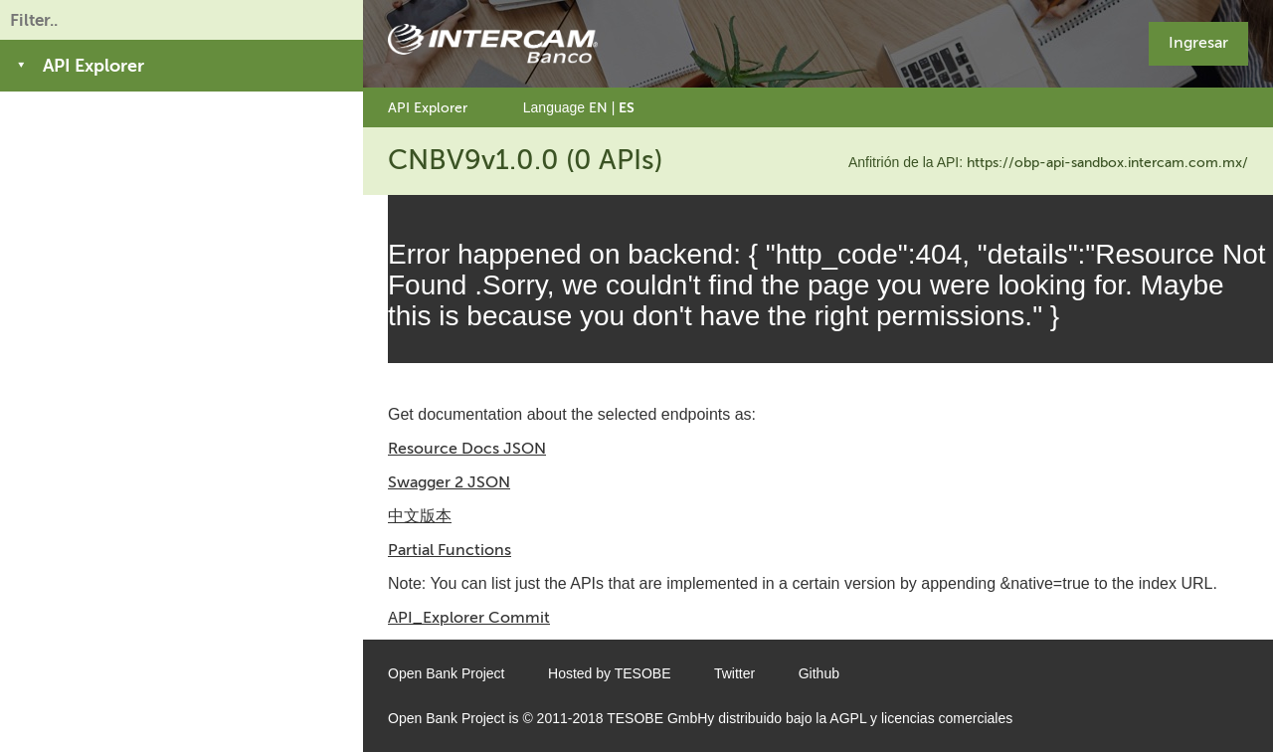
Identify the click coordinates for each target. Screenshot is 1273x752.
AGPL (847, 718)
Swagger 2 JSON (449, 481)
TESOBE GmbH (657, 718)
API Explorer (427, 107)
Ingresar (1198, 42)
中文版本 (420, 515)
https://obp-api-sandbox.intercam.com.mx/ (1107, 162)
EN (598, 107)
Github (819, 673)
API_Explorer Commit (469, 617)
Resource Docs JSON (467, 448)
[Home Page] (493, 44)
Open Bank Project (446, 673)
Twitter (734, 673)
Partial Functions (449, 549)
